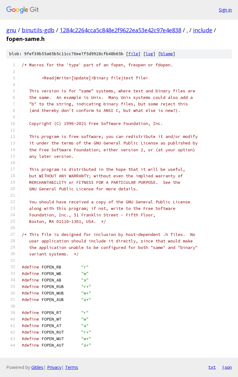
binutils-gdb (38, 30)
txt (212, 367)
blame (167, 53)
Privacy (54, 367)
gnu (11, 30)
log (149, 53)
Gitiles (37, 367)
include (202, 30)
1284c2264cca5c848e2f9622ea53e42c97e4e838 (120, 30)
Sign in (225, 10)
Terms (71, 367)
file (133, 53)
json (227, 367)
